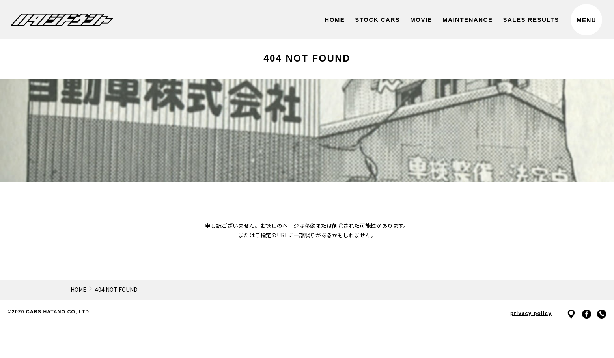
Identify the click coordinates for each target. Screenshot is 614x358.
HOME (78, 289)
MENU (586, 20)
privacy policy (531, 313)
